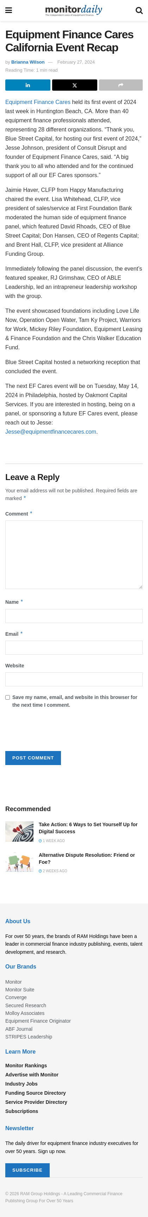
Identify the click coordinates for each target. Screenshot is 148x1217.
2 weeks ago (53, 871)
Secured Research (25, 1005)
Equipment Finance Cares (37, 102)
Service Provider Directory (36, 1102)
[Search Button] (139, 10)
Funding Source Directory (35, 1093)
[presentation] (58, 732)
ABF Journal (18, 1029)
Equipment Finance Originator (38, 1021)
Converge (16, 997)
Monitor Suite (19, 989)
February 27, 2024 (76, 62)
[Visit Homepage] (74, 11)
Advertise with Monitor (31, 1074)
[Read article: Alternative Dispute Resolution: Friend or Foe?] (19, 862)
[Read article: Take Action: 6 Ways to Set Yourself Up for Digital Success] (19, 831)
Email (14, 634)
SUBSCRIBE (27, 1170)
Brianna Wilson (28, 62)
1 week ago (52, 841)
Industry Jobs (21, 1084)
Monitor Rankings (26, 1065)
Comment (19, 514)
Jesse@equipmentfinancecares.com (50, 432)
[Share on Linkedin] (27, 85)
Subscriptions (21, 1111)
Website (14, 665)
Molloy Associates (24, 1013)
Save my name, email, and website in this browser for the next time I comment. (74, 701)
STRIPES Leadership (28, 1037)
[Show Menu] (8, 10)
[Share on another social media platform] (121, 85)
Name (14, 602)
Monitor (13, 982)
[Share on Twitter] (74, 85)
